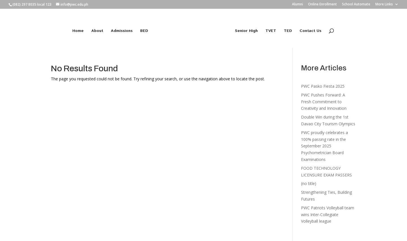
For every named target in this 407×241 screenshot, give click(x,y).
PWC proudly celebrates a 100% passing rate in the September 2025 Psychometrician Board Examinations (324, 146)
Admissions (122, 31)
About (97, 31)
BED (144, 31)
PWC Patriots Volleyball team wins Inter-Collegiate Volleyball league (327, 214)
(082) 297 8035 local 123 (31, 4)
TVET (270, 31)
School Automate (356, 5)
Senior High (246, 31)
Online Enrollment (322, 5)
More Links (384, 5)
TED (288, 31)
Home (78, 31)
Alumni (297, 5)
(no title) (308, 183)
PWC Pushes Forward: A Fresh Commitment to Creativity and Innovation (324, 101)
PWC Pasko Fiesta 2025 (323, 86)
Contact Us (310, 31)
